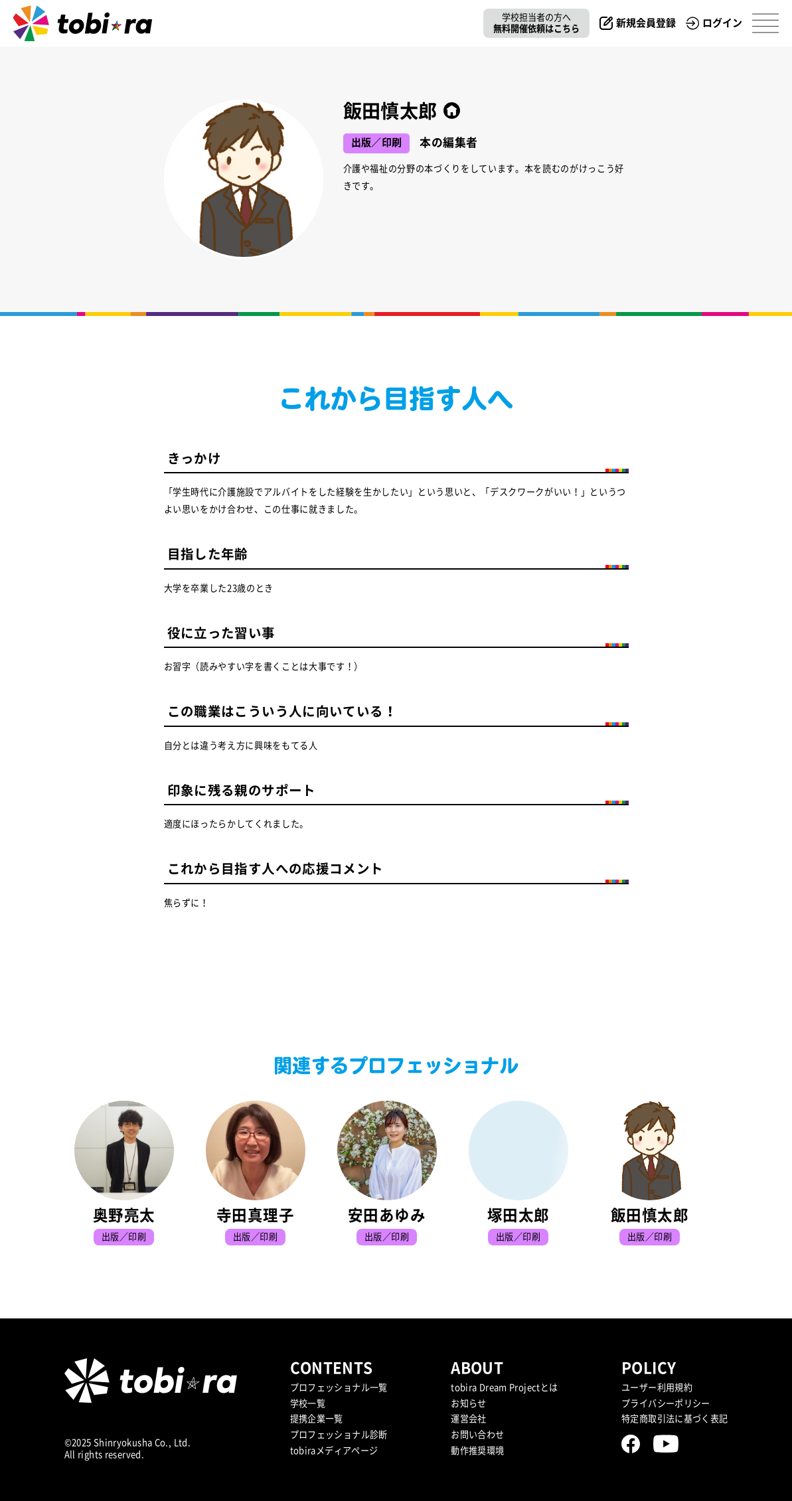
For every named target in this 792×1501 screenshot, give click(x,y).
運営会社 (469, 1418)
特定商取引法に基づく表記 (674, 1418)
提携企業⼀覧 (316, 1418)
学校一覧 (308, 1403)
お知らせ (469, 1403)
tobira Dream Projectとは (504, 1387)
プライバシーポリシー (665, 1403)
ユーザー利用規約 (656, 1387)
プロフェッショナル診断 (339, 1434)
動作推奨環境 (477, 1450)
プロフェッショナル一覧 (339, 1387)
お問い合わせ (477, 1434)
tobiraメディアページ (334, 1450)
